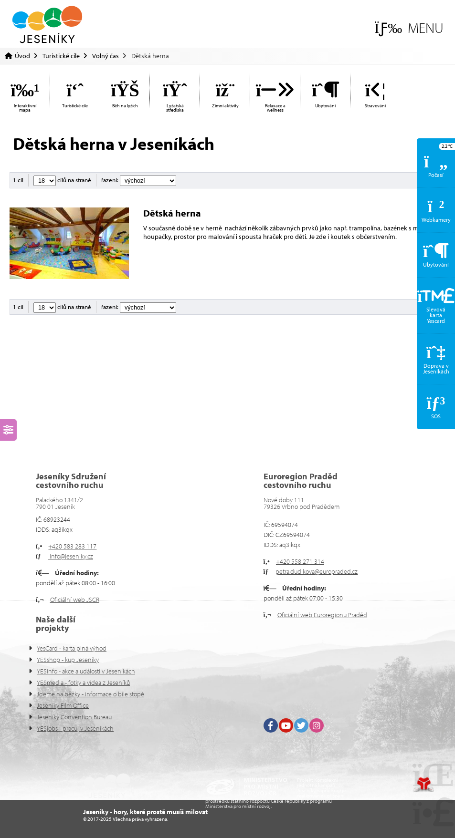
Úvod (47, 24)
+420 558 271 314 (300, 561)
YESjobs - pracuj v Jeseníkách (75, 728)
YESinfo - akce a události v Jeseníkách (86, 671)
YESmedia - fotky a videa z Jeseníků (83, 682)
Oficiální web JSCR (74, 599)
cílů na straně (62, 180)
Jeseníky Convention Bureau (74, 717)
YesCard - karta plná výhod (71, 648)
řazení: (138, 180)
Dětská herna (173, 213)
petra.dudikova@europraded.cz (316, 571)
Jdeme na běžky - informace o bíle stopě (90, 694)
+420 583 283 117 (72, 546)
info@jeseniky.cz (70, 556)
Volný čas (105, 55)
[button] (409, 28)
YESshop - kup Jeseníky (68, 659)
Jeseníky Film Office (63, 705)
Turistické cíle (61, 55)
